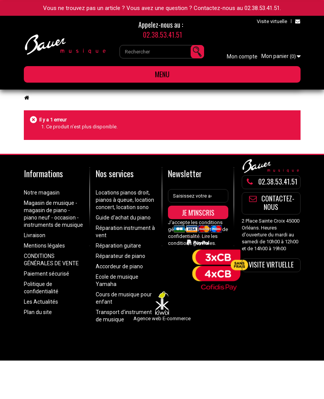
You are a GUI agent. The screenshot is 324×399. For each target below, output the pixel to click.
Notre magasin (42, 193)
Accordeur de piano (119, 266)
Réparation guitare (118, 246)
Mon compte (242, 56)
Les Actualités (41, 302)
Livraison (34, 235)
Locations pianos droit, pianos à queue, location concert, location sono (125, 200)
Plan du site (38, 312)
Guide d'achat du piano (123, 217)
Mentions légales (44, 246)
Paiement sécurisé (46, 274)
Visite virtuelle (272, 21)
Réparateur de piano (120, 256)
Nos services (115, 173)
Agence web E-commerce (162, 357)
